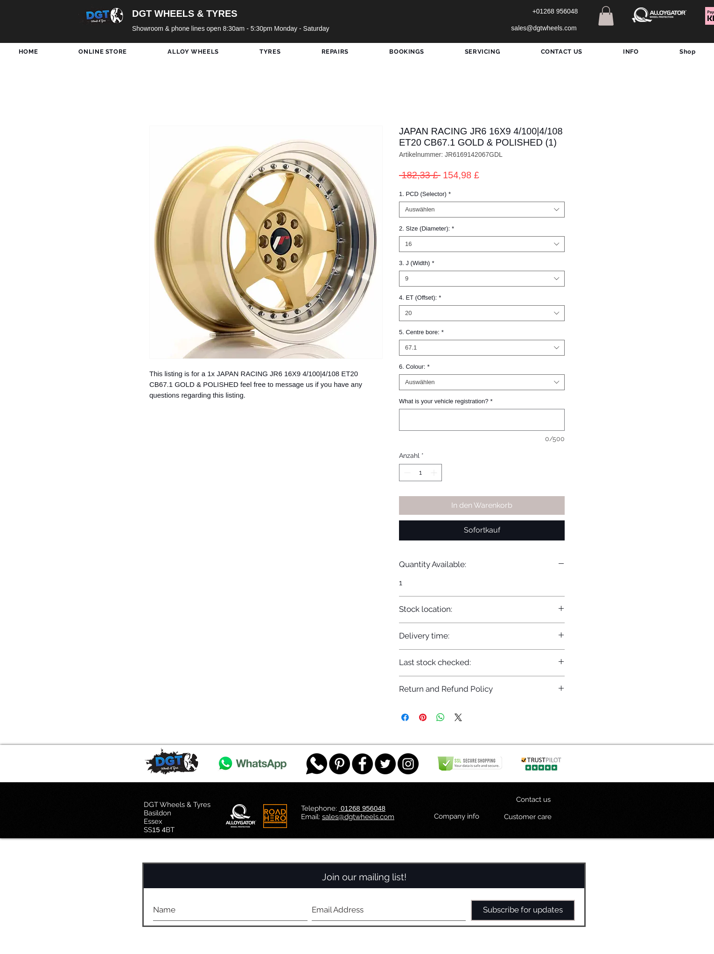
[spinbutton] (420, 472)
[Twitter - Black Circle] (385, 763)
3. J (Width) (416, 263)
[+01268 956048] (555, 11)
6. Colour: (414, 366)
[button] (606, 16)
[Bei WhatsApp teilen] (440, 717)
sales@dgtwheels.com (358, 817)
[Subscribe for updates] (523, 910)
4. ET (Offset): (420, 297)
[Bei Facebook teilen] (405, 717)
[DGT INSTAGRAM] (408, 763)
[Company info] (457, 816)
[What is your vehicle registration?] (481, 420)
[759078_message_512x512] (316, 763)
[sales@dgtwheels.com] (544, 28)
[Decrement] (406, 472)
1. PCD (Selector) (425, 193)
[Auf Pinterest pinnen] (422, 717)
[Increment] (435, 472)
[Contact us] (533, 800)
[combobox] (482, 209)
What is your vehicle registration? (446, 401)
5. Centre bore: (421, 332)
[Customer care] (527, 817)
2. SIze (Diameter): (426, 228)
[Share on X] (458, 717)
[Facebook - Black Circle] (362, 763)
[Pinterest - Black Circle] (339, 763)
